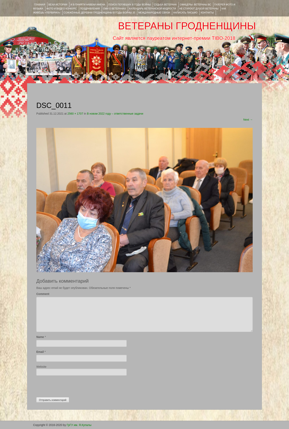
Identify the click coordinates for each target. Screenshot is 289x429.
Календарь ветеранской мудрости (152, 8)
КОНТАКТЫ (207, 12)
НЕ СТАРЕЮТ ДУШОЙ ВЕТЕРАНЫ (198, 8)
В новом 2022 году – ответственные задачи (115, 113)
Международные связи (154, 12)
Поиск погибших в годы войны (129, 4)
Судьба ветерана (165, 4)
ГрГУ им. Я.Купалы (79, 425)
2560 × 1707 (75, 113)
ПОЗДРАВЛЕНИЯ (90, 8)
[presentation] (66, 385)
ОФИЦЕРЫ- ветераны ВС (195, 4)
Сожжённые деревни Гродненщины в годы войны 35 (99, 12)
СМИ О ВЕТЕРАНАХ (114, 8)
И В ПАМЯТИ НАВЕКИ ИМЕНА (87, 4)
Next (248, 119)
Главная (39, 4)
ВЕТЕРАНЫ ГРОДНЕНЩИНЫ (187, 26)
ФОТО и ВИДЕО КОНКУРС (61, 8)
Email (40, 351)
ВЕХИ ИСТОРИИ (57, 4)
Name (40, 337)
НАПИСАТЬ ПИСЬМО (185, 12)
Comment (42, 294)
